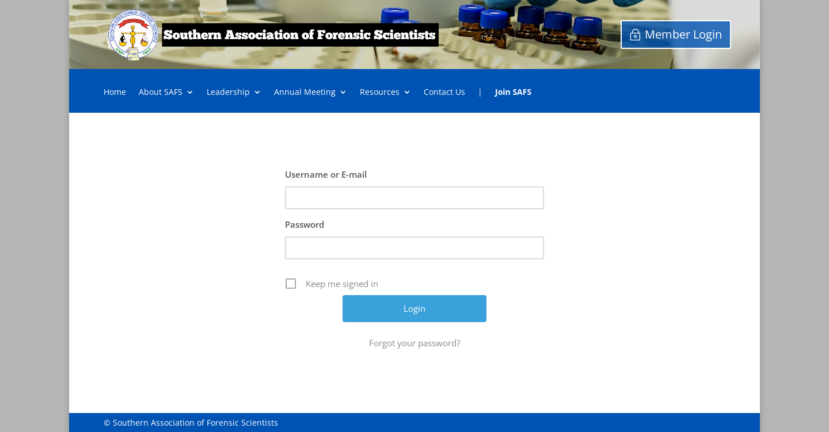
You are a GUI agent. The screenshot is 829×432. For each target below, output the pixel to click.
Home (115, 92)
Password (304, 224)
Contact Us (444, 92)
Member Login (683, 34)
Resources (380, 92)
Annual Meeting (305, 92)
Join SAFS (513, 92)
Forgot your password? (414, 343)
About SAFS (160, 92)
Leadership (228, 92)
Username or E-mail (326, 174)
